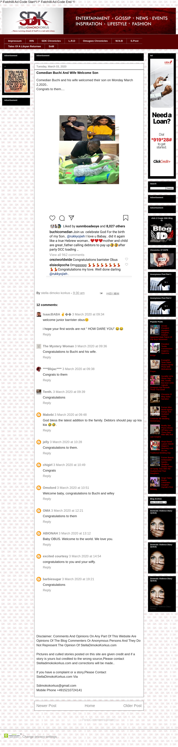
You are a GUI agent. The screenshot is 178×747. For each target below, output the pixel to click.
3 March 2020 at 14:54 (85, 556)
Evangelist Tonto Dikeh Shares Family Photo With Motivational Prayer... (161, 365)
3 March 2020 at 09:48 (70, 414)
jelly (46, 442)
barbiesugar (52, 579)
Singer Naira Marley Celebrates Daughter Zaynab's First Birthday (161, 483)
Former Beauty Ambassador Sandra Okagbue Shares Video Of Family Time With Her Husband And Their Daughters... (162, 465)
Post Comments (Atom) (98, 720)
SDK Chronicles (51, 40)
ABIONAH (50, 533)
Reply (47, 334)
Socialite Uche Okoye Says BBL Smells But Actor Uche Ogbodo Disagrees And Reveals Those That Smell (162, 383)
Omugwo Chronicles (95, 40)
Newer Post (46, 706)
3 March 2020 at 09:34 (88, 314)
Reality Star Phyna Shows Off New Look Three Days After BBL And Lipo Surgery (161, 431)
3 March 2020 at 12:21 (67, 510)
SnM (51, 46)
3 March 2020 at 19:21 (78, 579)
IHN (31, 40)
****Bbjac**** (52, 369)
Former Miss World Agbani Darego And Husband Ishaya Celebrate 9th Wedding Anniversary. (161, 414)
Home (90, 706)
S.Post (134, 40)
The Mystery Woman (58, 346)
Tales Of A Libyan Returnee (24, 46)
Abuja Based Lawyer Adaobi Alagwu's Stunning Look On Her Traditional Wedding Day (161, 447)
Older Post (132, 706)
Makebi (48, 414)
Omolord (49, 487)
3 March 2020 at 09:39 (69, 392)
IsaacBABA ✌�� (57, 314)
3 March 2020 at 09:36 (91, 346)
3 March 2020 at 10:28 (66, 442)
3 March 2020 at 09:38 (78, 369)
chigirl (47, 465)
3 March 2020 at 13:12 (75, 533)
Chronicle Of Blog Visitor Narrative (166, 396)
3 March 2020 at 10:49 (69, 465)
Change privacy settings (39, 736)
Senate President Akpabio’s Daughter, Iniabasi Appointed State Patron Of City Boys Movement (161, 332)
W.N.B (119, 40)
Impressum (15, 40)
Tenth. (47, 392)
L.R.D (72, 40)
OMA (46, 510)
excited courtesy (55, 556)
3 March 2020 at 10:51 (73, 487)
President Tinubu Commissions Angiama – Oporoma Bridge (161, 349)
